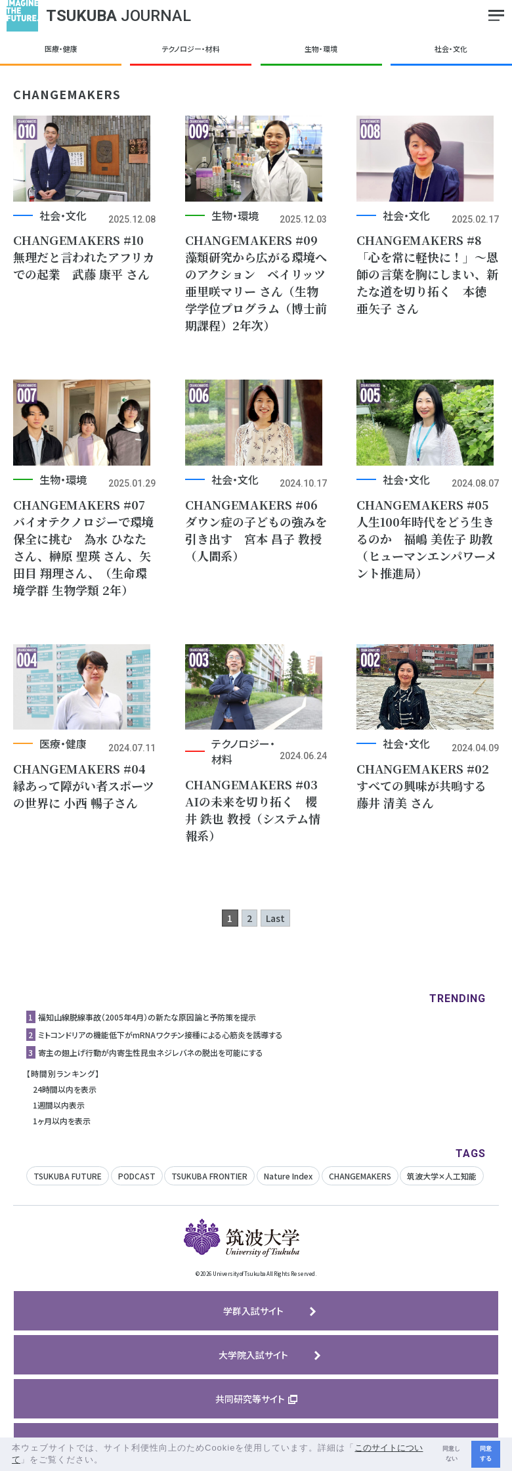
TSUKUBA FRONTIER (209, 1187)
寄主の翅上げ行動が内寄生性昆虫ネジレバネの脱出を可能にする (150, 1063)
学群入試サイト (253, 1321)
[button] (108, 1460)
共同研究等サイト (250, 1409)
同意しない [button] (451, 1453)
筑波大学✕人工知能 (442, 1187)
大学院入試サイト (253, 1365)
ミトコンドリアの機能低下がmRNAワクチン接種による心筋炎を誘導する (160, 1045)
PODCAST (137, 1187)
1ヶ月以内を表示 (62, 1131)
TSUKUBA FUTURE (67, 1187)
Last (275, 929)
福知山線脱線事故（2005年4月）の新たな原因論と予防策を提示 (147, 1028)
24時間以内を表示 (64, 1100)
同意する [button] (486, 1453)
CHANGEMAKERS (360, 1187)
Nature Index (288, 1187)
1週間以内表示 (59, 1116)
